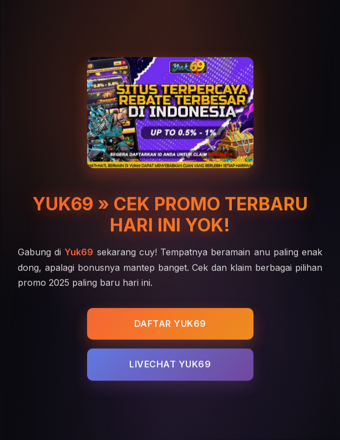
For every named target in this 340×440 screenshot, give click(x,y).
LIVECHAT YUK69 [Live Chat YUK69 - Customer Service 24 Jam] (170, 365)
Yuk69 (78, 252)
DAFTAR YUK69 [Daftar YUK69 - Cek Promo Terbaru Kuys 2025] (170, 324)
